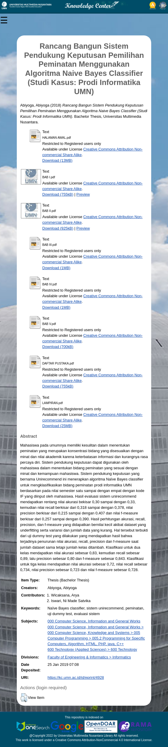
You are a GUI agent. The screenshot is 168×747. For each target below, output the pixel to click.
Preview (83, 194)
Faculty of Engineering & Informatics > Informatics (89, 657)
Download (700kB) (57, 346)
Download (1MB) (56, 268)
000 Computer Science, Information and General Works (93, 621)
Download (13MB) (57, 160)
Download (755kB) (57, 194)
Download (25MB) (57, 426)
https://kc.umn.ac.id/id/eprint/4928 (75, 677)
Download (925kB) (57, 228)
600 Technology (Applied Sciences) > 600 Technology (92, 649)
